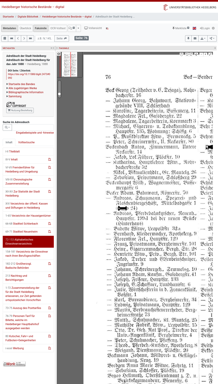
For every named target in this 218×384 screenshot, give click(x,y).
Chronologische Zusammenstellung (18, 181)
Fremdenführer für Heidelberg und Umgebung (21, 169)
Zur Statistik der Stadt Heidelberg (22, 193)
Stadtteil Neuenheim (21, 231)
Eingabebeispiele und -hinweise (35, 132)
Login (205, 28)
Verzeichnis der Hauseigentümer (28, 215)
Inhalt (9, 142)
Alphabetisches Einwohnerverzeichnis (19, 241)
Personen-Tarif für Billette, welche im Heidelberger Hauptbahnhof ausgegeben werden (22, 322)
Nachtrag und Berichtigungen (16, 277)
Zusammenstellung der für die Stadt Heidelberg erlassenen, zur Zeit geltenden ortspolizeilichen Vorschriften (23, 294)
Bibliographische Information (26, 92)
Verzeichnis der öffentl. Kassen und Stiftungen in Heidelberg (26, 205)
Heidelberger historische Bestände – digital (33, 7)
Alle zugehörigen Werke (23, 88)
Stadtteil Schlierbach (21, 223)
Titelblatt (12, 151)
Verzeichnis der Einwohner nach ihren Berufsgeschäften (26, 253)
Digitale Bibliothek (28, 16)
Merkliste (181, 28)
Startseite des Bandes (22, 84)
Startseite (8, 16)
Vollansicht (93, 28)
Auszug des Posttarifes (23, 308)
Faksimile (41, 28)
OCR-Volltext (58, 28)
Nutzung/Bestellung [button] (20, 110)
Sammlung (15, 96)
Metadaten (9, 28)
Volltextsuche (26, 142)
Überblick (25, 28)
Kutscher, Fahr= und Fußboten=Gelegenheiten (20, 338)
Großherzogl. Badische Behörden (18, 265)
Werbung (14, 348)
